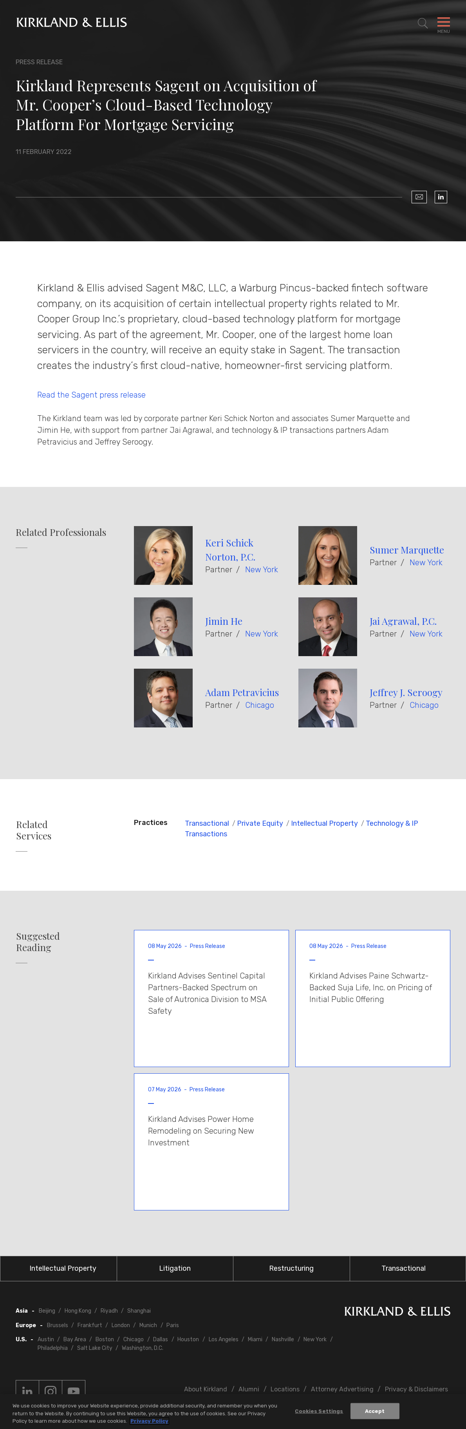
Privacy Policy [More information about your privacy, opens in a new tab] (149, 1421)
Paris (172, 1325)
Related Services (33, 830)
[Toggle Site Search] (423, 23)
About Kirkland (205, 1389)
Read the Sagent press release (91, 395)
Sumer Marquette (407, 549)
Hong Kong (78, 1311)
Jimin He (223, 621)
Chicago (259, 705)
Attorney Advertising (342, 1389)
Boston (105, 1339)
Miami (255, 1339)
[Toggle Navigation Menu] (443, 23)
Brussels (57, 1325)
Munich (148, 1325)
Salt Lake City (94, 1348)
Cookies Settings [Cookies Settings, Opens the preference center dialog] (319, 1411)
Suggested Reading (38, 941)
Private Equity (260, 823)
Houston (188, 1339)
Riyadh (109, 1311)
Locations (285, 1389)
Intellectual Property (324, 823)
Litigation (175, 1268)
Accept (375, 1411)
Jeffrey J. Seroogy (406, 692)
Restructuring (291, 1268)
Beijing (47, 1311)
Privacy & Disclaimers (416, 1389)
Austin (46, 1339)
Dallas (160, 1339)
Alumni (248, 1389)
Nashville (283, 1339)
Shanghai (139, 1311)
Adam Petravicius (242, 692)
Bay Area (74, 1339)
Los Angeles (223, 1339)
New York (261, 569)
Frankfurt (90, 1325)
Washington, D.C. (142, 1348)
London (121, 1325)
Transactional (207, 823)
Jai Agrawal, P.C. (403, 621)
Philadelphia (53, 1348)
